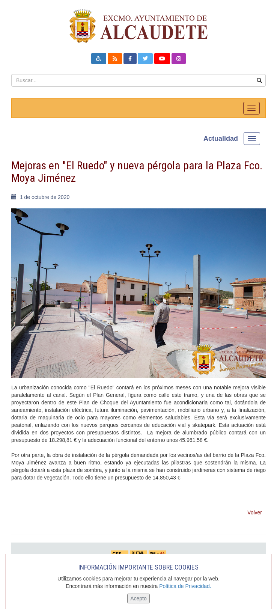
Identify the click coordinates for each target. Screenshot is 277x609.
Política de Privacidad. (185, 586)
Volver (254, 513)
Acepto (138, 598)
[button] (98, 58)
